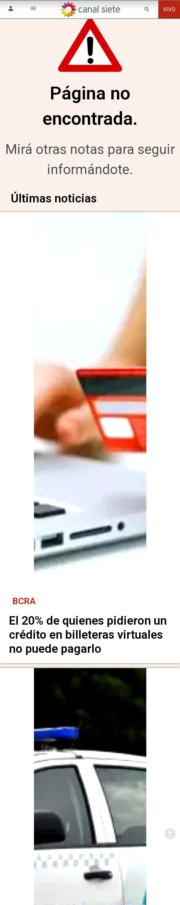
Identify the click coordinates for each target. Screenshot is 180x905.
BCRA (24, 604)
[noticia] (90, 408)
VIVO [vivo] (169, 9)
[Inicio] (90, 9)
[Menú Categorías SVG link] (33, 9)
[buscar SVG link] (147, 10)
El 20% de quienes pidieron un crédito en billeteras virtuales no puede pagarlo (88, 638)
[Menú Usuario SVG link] (11, 9)
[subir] (170, 833)
